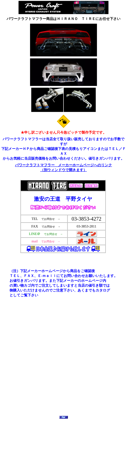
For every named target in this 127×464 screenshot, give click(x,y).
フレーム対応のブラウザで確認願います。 (63, 220)
